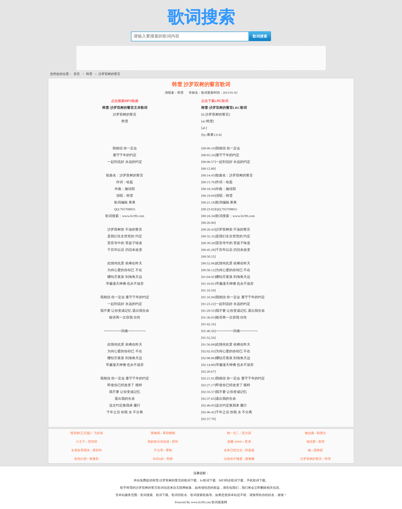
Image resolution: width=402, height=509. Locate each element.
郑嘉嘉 (249, 450)
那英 (321, 441)
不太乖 (158, 450)
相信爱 (311, 441)
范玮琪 (92, 441)
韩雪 (89, 74)
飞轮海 (98, 433)
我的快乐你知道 (158, 441)
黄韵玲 (97, 450)
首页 (77, 74)
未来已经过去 (233, 450)
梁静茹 (318, 450)
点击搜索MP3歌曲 (124, 101)
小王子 (80, 441)
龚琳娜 (249, 459)
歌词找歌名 (179, 495)
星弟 (248, 441)
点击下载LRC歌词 (214, 101)
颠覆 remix (234, 441)
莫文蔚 (246, 433)
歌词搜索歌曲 (199, 495)
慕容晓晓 (169, 433)
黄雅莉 (94, 459)
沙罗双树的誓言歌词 (150, 487)
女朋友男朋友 (80, 450)
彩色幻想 (80, 459)
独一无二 (233, 433)
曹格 (169, 450)
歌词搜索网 (219, 502)
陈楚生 (321, 433)
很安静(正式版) (80, 433)
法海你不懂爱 (233, 459)
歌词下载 (162, 495)
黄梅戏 (155, 433)
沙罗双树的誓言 (109, 74)
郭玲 (175, 441)
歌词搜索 (201, 17)
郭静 (170, 459)
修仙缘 (309, 433)
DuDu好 (158, 459)
